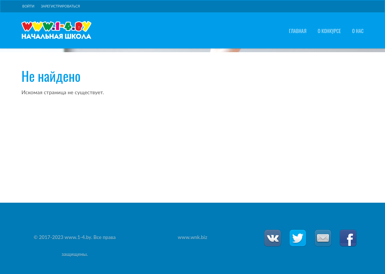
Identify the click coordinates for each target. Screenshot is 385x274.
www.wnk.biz (192, 237)
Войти (28, 6)
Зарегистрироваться (60, 6)
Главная (297, 31)
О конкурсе (329, 31)
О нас (358, 31)
